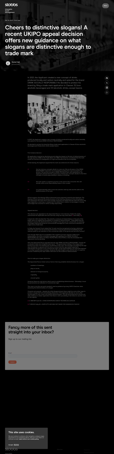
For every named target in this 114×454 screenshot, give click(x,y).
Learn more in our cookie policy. (29, 439)
